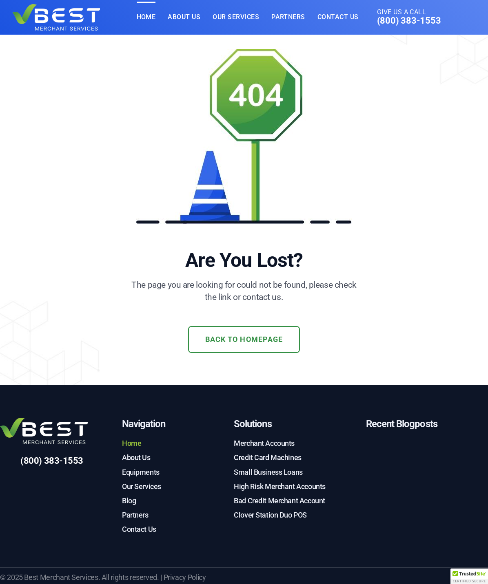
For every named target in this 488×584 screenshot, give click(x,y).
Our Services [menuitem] (236, 17)
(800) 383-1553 (51, 461)
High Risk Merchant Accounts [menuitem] (280, 486)
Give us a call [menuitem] (409, 17)
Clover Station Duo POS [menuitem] (270, 515)
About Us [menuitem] (184, 17)
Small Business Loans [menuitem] (268, 472)
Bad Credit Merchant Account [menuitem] (279, 500)
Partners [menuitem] (288, 17)
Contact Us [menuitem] (338, 17)
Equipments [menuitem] (141, 472)
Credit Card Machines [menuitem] (268, 457)
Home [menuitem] (146, 17)
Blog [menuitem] (129, 500)
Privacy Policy (185, 577)
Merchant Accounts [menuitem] (264, 443)
